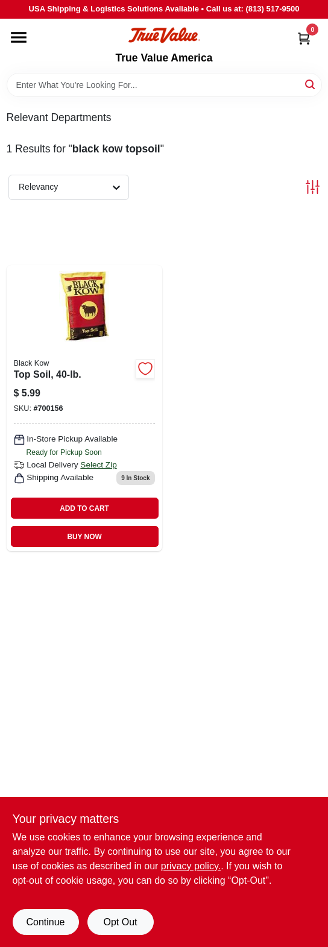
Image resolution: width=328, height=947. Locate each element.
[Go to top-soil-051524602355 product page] (84, 408)
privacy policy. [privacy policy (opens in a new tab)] (191, 866)
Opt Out (120, 922)
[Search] (311, 84)
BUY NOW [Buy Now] (84, 537)
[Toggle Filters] (313, 187)
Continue (45, 922)
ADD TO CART (84, 508)
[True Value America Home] (164, 35)
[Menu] (19, 37)
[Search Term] (164, 85)
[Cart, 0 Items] (304, 38)
